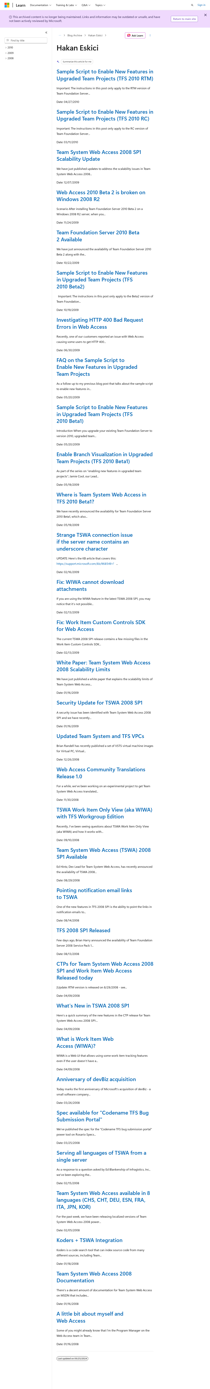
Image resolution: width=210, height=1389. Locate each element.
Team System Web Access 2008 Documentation (94, 1277)
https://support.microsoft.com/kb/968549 (84, 564)
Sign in (201, 5)
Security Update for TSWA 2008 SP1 (100, 702)
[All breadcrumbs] (60, 35)
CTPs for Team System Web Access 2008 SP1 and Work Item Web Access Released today (105, 970)
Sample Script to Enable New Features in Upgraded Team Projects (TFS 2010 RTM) (105, 75)
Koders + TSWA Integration (89, 1239)
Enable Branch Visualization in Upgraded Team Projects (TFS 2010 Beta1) (105, 457)
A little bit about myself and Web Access (90, 1317)
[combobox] (26, 40)
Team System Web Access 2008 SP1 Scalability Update (99, 155)
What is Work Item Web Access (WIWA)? (85, 1042)
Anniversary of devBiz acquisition (96, 1078)
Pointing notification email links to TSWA (94, 893)
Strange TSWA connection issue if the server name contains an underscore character (95, 541)
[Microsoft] (7, 5)
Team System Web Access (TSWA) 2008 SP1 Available (104, 853)
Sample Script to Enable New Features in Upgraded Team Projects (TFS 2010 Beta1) (102, 413)
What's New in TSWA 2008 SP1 (93, 1005)
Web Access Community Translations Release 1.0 (101, 772)
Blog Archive (74, 35)
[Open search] (192, 5)
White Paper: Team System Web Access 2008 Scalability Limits (103, 666)
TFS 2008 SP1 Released (83, 930)
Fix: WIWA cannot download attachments (90, 585)
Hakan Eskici (95, 35)
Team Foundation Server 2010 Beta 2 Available (98, 235)
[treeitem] (27, 47)
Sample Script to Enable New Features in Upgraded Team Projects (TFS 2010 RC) (105, 115)
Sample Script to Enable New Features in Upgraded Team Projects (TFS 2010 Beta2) (102, 279)
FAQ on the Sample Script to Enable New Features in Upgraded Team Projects (97, 366)
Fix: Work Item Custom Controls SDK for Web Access (101, 625)
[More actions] (150, 35)
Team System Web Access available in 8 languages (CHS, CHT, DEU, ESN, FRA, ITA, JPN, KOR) (103, 1199)
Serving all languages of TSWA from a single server (101, 1156)
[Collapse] (46, 32)
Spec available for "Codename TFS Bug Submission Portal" (103, 1116)
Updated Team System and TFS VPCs (100, 735)
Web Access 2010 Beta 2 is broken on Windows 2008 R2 (101, 195)
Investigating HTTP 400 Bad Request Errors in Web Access (100, 323)
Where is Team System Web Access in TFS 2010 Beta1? (101, 498)
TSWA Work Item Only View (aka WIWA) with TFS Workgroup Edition (104, 813)
